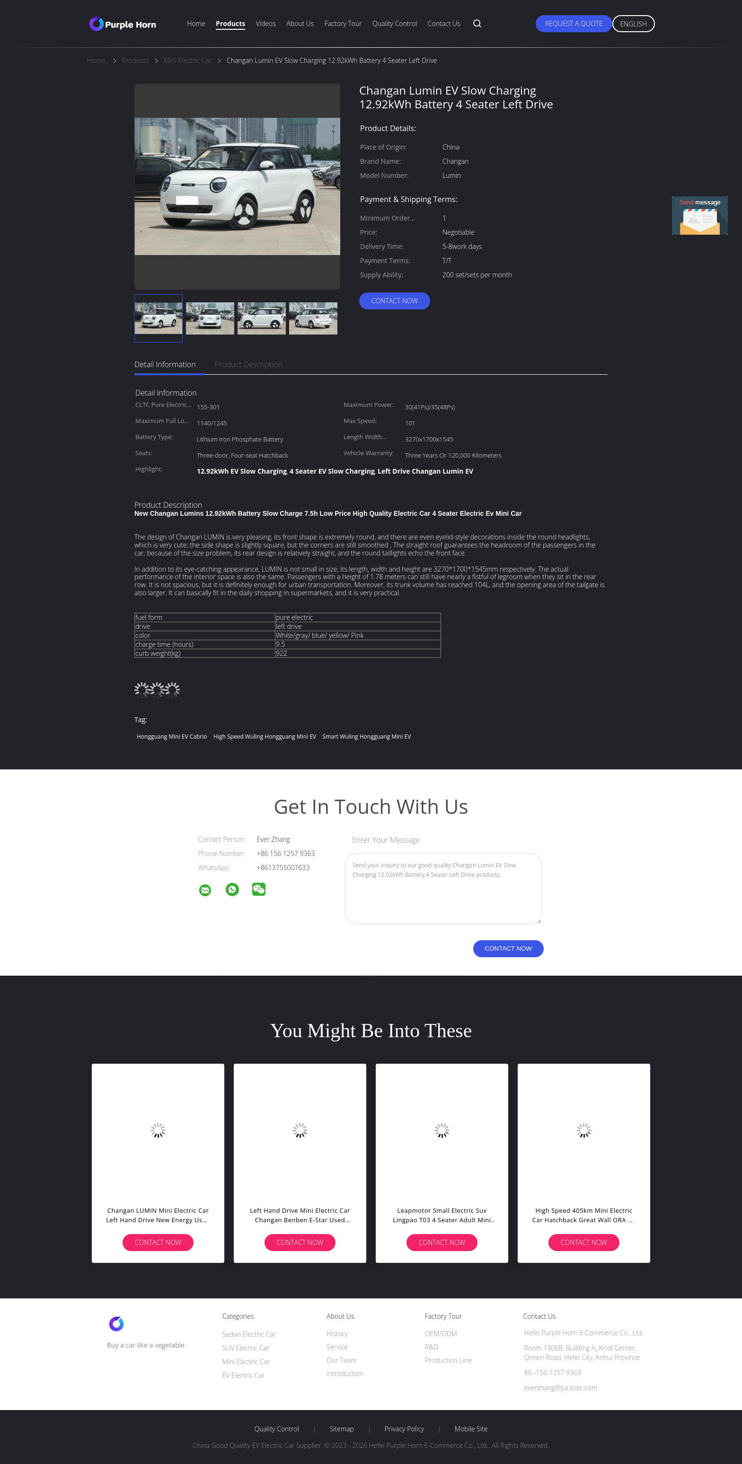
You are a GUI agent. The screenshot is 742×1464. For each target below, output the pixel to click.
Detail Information (165, 364)
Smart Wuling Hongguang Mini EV (367, 736)
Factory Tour (343, 23)
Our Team (341, 1360)
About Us (300, 23)
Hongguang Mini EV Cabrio (172, 736)
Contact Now (394, 300)
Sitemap (342, 1429)
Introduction (345, 1373)
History (337, 1333)
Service (337, 1346)
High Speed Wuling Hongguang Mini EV (264, 736)
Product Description (249, 364)
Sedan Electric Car (249, 1334)
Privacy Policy (404, 1429)
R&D (431, 1346)
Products (230, 23)
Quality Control (394, 23)
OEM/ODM (441, 1333)
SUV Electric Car (246, 1347)
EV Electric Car (243, 1375)
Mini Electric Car (246, 1361)
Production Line (448, 1360)
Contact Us (444, 23)
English (633, 23)
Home (196, 23)
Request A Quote (574, 23)
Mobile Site (471, 1429)
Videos (266, 23)
